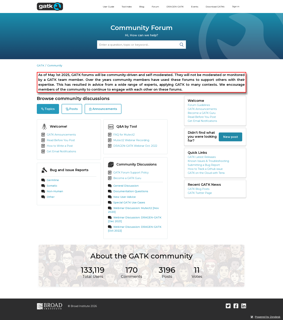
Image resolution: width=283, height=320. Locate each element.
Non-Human (52, 191)
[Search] (141, 44)
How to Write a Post (57, 146)
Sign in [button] (235, 6)
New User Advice (122, 197)
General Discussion (123, 186)
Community (54, 65)
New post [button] (230, 137)
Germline (50, 180)
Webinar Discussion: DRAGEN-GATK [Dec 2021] (134, 219)
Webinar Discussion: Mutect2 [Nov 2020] (133, 210)
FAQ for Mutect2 (121, 134)
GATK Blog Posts (198, 189)
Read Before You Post (58, 140)
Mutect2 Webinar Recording (128, 140)
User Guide (108, 6)
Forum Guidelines (199, 105)
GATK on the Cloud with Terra (206, 173)
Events (194, 6)
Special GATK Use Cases (126, 202)
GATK (40, 65)
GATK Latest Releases (202, 157)
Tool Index (127, 6)
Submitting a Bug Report (204, 165)
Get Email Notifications (58, 151)
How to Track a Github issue (205, 169)
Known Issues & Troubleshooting (208, 161)
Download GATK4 (215, 6)
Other (48, 197)
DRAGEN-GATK (175, 6)
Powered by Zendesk (267, 316)
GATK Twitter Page (200, 193)
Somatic (49, 186)
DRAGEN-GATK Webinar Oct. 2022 (132, 146)
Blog (141, 6)
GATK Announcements (58, 134)
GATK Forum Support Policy (128, 172)
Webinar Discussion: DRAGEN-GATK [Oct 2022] (134, 228)
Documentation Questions (128, 191)
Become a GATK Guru (124, 178)
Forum (155, 6)
